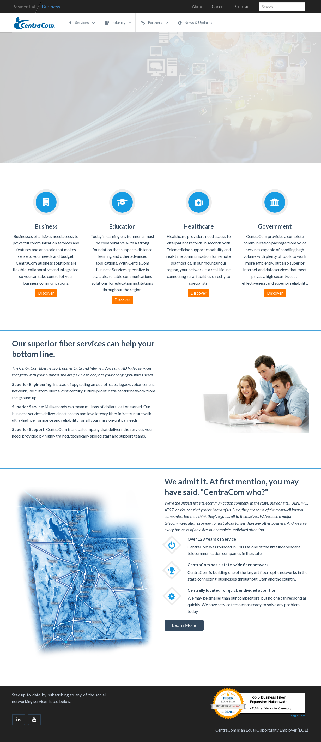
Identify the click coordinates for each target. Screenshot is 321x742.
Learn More (184, 625)
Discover (46, 293)
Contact (243, 6)
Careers (219, 6)
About (198, 6)
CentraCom (296, 716)
